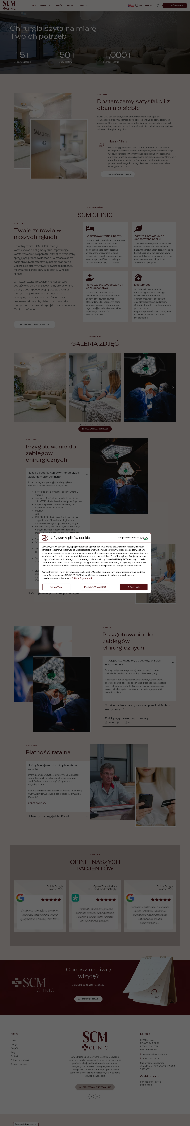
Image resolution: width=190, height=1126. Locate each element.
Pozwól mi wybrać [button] (95, 586)
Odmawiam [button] (56, 586)
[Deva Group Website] (144, 538)
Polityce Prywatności (82, 578)
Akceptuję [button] (134, 586)
